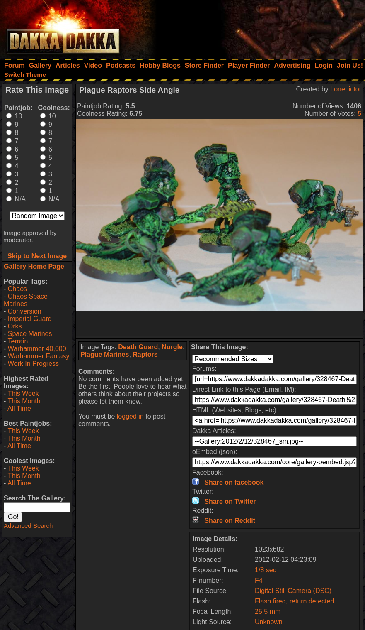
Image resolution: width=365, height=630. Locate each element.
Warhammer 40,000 (37, 348)
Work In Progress (33, 363)
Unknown (269, 621)
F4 (259, 580)
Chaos (17, 288)
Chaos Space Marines (26, 300)
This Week (23, 393)
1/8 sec (265, 570)
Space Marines (30, 333)
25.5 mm (267, 611)
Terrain (17, 341)
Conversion (24, 311)
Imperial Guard (30, 318)
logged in (130, 416)
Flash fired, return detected (294, 601)
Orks (15, 326)
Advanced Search (28, 525)
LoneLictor (345, 89)
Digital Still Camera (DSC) (293, 590)
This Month (23, 400)
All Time (19, 408)
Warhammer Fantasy (39, 356)
